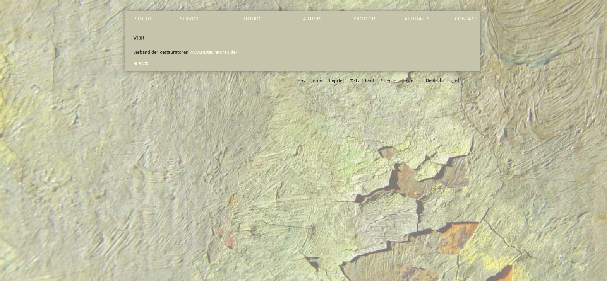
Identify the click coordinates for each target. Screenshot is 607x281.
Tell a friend (362, 80)
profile (143, 19)
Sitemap (388, 80)
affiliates (417, 19)
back (143, 63)
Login (408, 80)
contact (466, 19)
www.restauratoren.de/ (213, 52)
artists (312, 19)
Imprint (336, 80)
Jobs (300, 80)
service (189, 19)
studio (251, 19)
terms (317, 80)
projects (365, 19)
